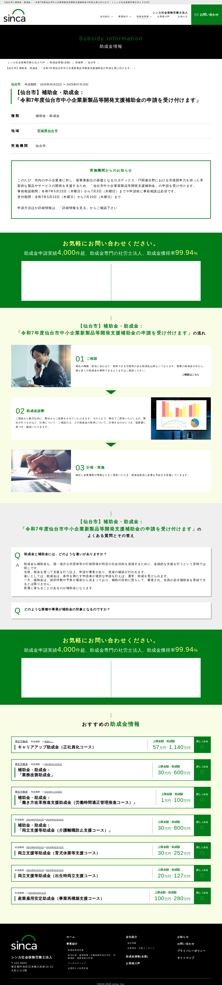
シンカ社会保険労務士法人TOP (26, 62)
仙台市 (92, 62)
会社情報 (131, 932)
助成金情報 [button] (143, 16)
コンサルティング (77, 952)
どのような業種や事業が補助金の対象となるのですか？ (67, 605)
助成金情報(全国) (60, 62)
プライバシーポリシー (191, 940)
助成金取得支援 (76, 939)
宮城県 (79, 62)
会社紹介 (131, 925)
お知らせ (183, 16)
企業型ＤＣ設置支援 (78, 957)
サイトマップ (185, 947)
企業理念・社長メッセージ (141, 937)
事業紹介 (72, 933)
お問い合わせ (185, 933)
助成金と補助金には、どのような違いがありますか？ (65, 550)
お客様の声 (163, 16)
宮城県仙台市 (47, 131)
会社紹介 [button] (105, 16)
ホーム (70, 925)
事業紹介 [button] (123, 16)
